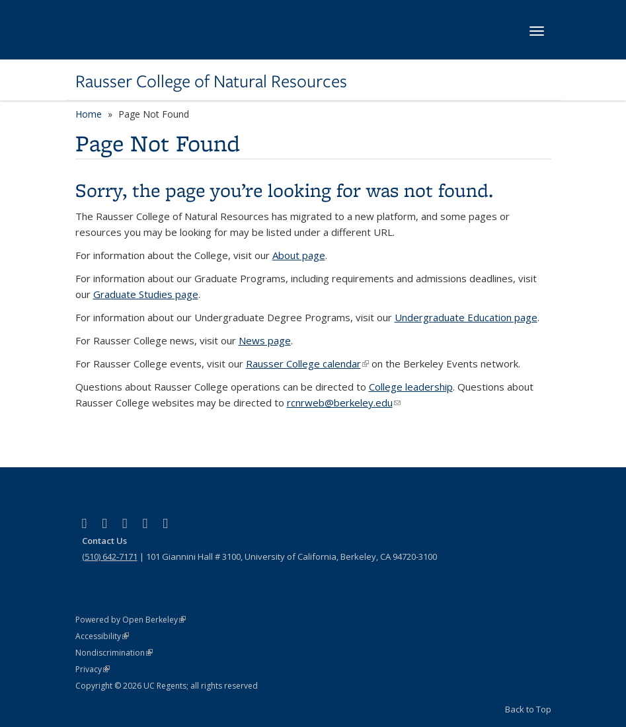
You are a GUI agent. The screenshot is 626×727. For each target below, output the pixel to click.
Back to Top (528, 709)
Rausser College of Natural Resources (211, 81)
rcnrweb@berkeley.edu (344, 402)
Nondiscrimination (114, 652)
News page (265, 340)
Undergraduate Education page (466, 317)
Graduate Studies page (145, 294)
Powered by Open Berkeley (130, 619)
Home (88, 114)
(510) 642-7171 (109, 556)
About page (298, 255)
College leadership (411, 386)
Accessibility (102, 636)
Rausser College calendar (307, 363)
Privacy (92, 669)
